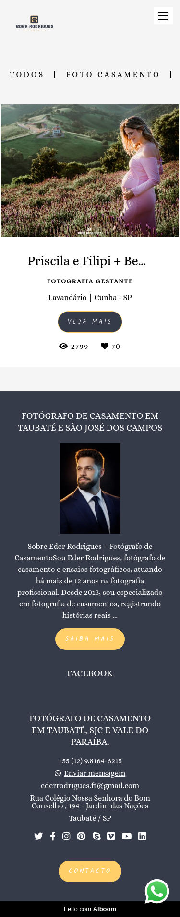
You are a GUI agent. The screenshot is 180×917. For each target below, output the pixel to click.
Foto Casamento (113, 74)
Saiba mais (90, 639)
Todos (27, 74)
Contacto (90, 871)
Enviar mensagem (94, 773)
